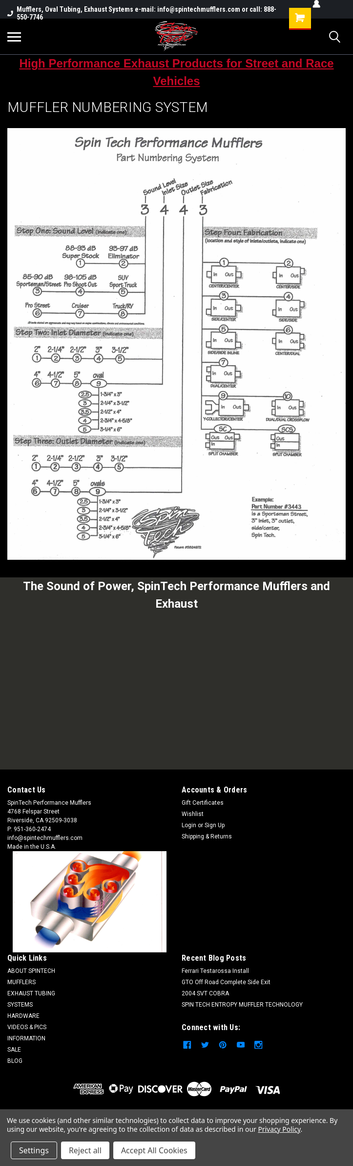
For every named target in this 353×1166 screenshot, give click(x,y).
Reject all (85, 1150)
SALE (14, 1049)
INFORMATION (26, 1038)
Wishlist (193, 814)
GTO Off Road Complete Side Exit (226, 982)
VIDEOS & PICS (26, 1027)
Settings (34, 1150)
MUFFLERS (21, 982)
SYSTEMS (20, 1004)
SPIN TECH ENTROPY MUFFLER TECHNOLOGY (242, 1004)
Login (189, 825)
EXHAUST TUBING (31, 993)
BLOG (14, 1060)
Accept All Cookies (154, 1150)
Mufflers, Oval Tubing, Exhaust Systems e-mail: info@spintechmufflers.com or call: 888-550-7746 (141, 13)
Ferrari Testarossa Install (215, 971)
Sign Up (215, 825)
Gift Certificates (203, 802)
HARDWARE (23, 1015)
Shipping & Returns (207, 836)
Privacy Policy (279, 1129)
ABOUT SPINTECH (31, 971)
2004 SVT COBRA (205, 993)
